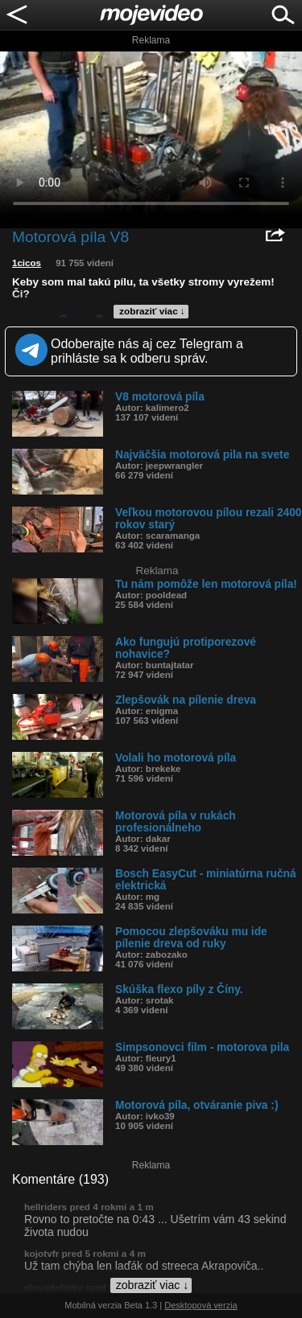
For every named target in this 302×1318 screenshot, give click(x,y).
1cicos (26, 263)
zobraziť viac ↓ (152, 311)
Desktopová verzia (201, 1305)
